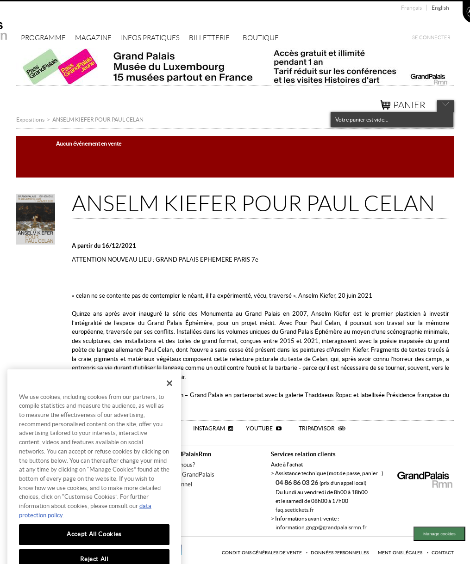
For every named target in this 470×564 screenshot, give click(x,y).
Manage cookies (439, 533)
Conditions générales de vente (262, 552)
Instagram (213, 428)
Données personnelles (340, 552)
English (440, 8)
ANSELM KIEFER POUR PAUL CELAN (98, 119)
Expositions (30, 119)
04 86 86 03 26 (298, 482)
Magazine (93, 38)
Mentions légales (400, 552)
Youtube (264, 428)
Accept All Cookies (94, 545)
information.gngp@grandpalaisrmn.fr (321, 527)
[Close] (169, 395)
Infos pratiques (150, 38)
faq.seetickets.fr (295, 510)
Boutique (261, 38)
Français (411, 8)
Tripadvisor (322, 428)
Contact (443, 552)
